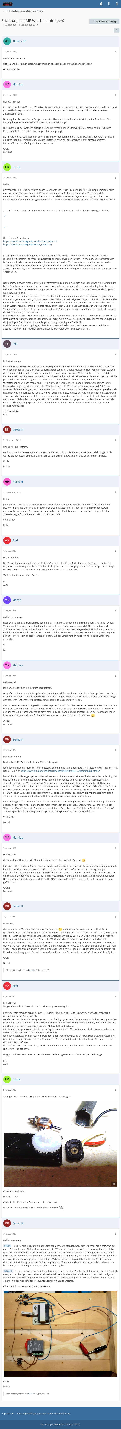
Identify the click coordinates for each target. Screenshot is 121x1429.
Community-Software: (60, 1424)
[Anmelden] (109, 4)
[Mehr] (115, 51)
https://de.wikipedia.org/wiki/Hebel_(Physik (26, 244)
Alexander (10, 24)
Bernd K (31, 970)
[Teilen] (116, 30)
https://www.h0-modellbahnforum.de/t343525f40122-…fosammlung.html (59, 770)
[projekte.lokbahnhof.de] (7, 4)
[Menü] (117, 4)
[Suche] (101, 4)
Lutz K (9, 1270)
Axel (8, 1245)
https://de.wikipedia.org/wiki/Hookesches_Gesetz (29, 241)
